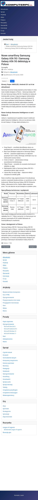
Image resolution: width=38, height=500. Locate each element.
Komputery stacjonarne (10, 360)
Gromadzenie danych (9, 358)
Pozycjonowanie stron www (11, 300)
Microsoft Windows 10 (10, 331)
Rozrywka (4, 23)
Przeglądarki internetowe (11, 303)
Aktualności (4, 9)
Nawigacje (6, 368)
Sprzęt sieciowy (7, 385)
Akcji (4, 406)
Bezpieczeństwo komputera (11, 292)
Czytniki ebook (7, 352)
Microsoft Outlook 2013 (10, 329)
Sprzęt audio (7, 382)
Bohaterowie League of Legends (13, 429)
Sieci (4, 305)
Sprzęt (3, 12)
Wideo (5, 308)
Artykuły (3, 15)
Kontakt (3, 33)
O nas (2, 31)
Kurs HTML (6, 295)
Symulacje (6, 414)
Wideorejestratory (8, 395)
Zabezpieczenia (7, 339)
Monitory (5, 366)
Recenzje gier (7, 432)
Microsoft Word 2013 (9, 326)
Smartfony (6, 376)
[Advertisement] (16, 472)
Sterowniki (4, 25)
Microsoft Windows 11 (10, 333)
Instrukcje (4, 28)
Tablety (5, 387)
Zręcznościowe (7, 417)
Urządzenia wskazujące (10, 393)
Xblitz (2, 17)
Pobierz (3, 20)
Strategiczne (7, 411)
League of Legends (9, 427)
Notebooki (6, 371)
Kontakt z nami (19, 495)
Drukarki (5, 355)
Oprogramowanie (8, 297)
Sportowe (6, 409)
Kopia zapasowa (8, 321)
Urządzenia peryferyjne (10, 390)
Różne (5, 311)
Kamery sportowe (8, 363)
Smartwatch (6, 379)
